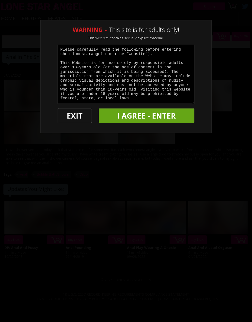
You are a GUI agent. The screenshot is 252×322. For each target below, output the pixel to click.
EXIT (75, 116)
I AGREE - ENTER (146, 116)
